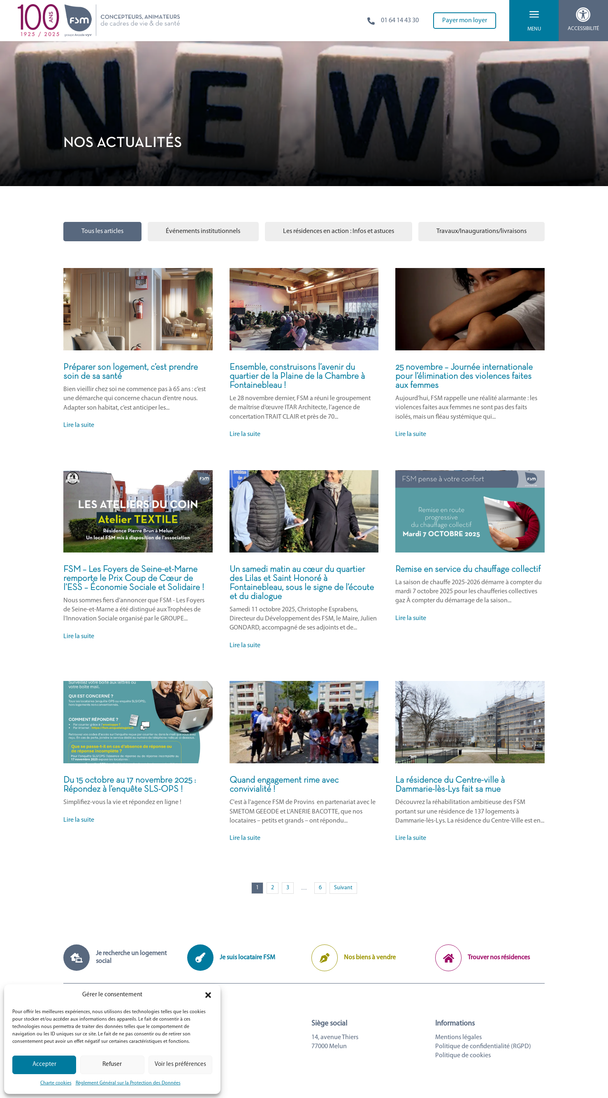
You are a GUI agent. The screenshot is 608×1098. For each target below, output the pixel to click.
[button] (208, 995)
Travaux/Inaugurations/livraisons (481, 231)
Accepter (44, 1064)
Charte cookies (56, 1083)
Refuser (112, 1064)
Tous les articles (102, 231)
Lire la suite (78, 425)
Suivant (343, 888)
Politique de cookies (463, 1055)
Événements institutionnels (203, 231)
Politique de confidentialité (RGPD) (483, 1046)
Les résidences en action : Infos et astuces (338, 231)
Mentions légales (458, 1037)
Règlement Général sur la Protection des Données (128, 1083)
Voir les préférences (180, 1064)
